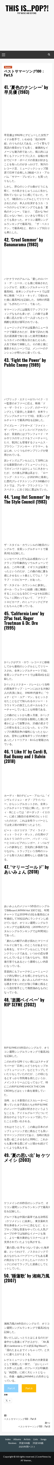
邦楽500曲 (24, 1443)
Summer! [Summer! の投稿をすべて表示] (8, 67)
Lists (35, 1439)
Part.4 (11, 1388)
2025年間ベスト (27, 1446)
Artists (27, 1439)
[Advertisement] (27, 35)
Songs (44, 1439)
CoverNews (42, 1456)
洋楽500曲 (38, 1443)
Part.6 (28, 1388)
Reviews (12, 1443)
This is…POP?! (27, 8)
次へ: (27, 1424)
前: (27, 1417)
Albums (17, 1439)
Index (8, 1439)
